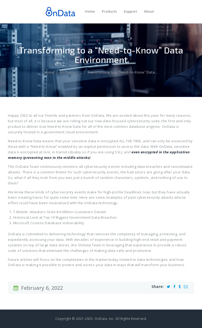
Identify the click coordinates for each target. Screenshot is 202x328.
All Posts (67, 72)
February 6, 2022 (42, 287)
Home (49, 72)
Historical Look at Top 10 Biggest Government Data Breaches (65, 217)
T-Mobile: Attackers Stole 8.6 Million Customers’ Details (60, 211)
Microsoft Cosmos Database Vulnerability (48, 223)
